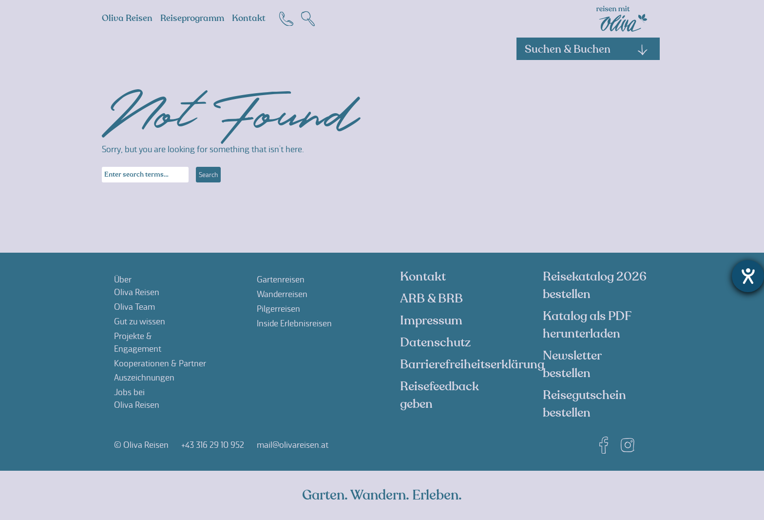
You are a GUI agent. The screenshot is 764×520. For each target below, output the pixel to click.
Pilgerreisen (278, 308)
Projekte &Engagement (137, 342)
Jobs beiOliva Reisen (136, 398)
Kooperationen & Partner (160, 363)
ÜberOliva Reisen (136, 286)
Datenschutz (435, 342)
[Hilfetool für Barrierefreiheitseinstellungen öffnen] (748, 276)
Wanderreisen (282, 294)
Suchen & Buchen (587, 49)
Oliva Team (134, 306)
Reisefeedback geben (439, 395)
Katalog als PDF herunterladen (587, 324)
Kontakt (249, 18)
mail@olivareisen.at (292, 445)
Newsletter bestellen (572, 364)
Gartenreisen (281, 279)
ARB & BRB (431, 298)
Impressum (431, 320)
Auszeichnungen (144, 377)
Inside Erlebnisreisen (294, 323)
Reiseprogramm (192, 18)
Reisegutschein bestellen (584, 403)
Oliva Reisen (127, 18)
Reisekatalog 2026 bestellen (595, 285)
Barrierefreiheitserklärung (472, 364)
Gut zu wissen (139, 321)
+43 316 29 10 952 (212, 445)
